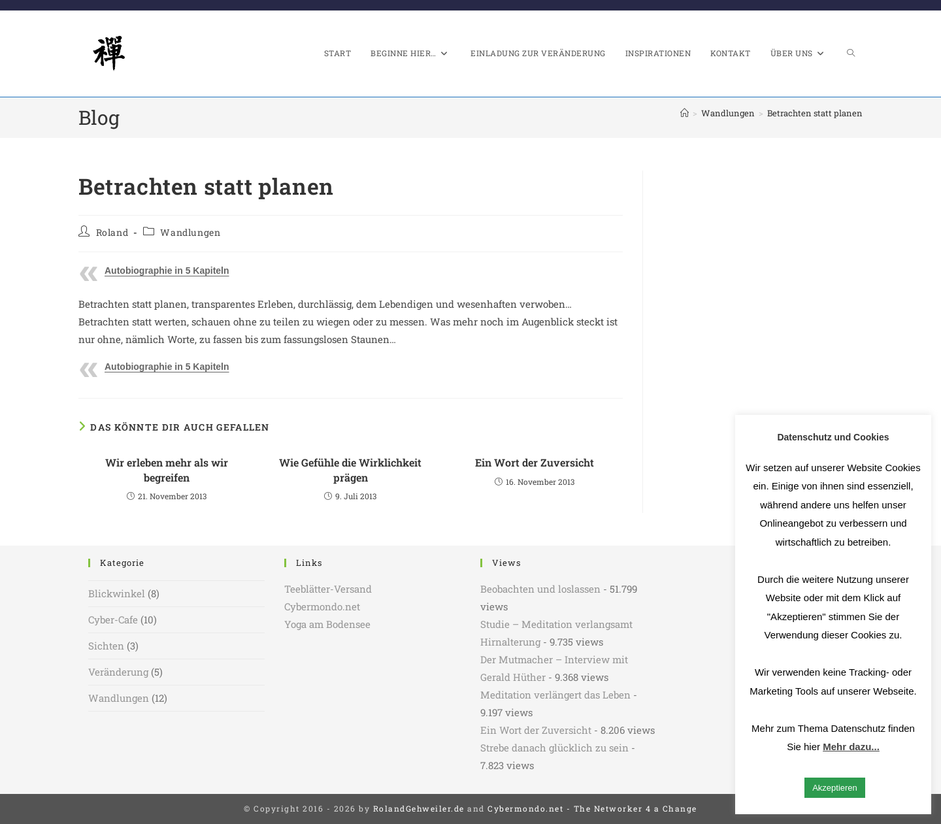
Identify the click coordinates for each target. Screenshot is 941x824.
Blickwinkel (116, 593)
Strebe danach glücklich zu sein (554, 747)
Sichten (106, 645)
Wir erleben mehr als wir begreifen (166, 469)
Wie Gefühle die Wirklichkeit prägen (350, 469)
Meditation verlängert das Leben (555, 694)
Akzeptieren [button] (834, 788)
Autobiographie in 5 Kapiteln (167, 270)
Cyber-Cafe (113, 619)
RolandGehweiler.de (419, 808)
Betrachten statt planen (815, 113)
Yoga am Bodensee (327, 624)
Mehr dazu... (851, 746)
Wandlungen (190, 232)
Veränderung (118, 671)
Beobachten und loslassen (540, 588)
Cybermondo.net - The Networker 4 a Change (592, 808)
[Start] (684, 113)
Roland (112, 232)
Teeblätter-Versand (328, 588)
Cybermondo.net (322, 606)
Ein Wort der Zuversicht (534, 462)
